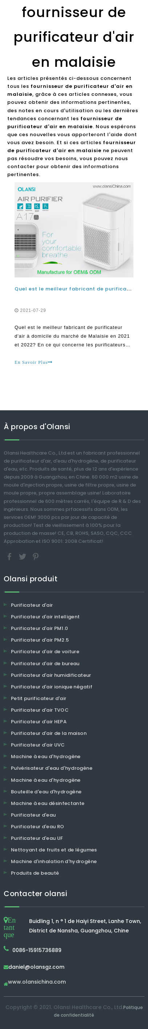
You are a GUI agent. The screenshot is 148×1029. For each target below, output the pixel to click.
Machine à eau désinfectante (47, 803)
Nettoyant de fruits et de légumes (54, 849)
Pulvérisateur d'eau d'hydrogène (51, 768)
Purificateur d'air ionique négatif (51, 686)
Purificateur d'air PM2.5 (40, 639)
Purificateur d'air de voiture (45, 651)
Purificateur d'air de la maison (49, 733)
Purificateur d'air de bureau (45, 663)
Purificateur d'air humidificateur (51, 675)
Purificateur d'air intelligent (45, 616)
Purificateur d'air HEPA (39, 721)
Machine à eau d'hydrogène (46, 756)
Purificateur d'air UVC (38, 744)
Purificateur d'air (32, 605)
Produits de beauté (35, 873)
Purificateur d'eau (33, 815)
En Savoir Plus (34, 362)
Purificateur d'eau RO (37, 826)
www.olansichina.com (37, 982)
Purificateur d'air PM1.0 (39, 628)
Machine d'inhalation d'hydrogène (54, 861)
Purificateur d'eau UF (37, 838)
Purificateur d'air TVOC (40, 710)
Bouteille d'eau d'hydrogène (46, 791)
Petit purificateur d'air (38, 698)
